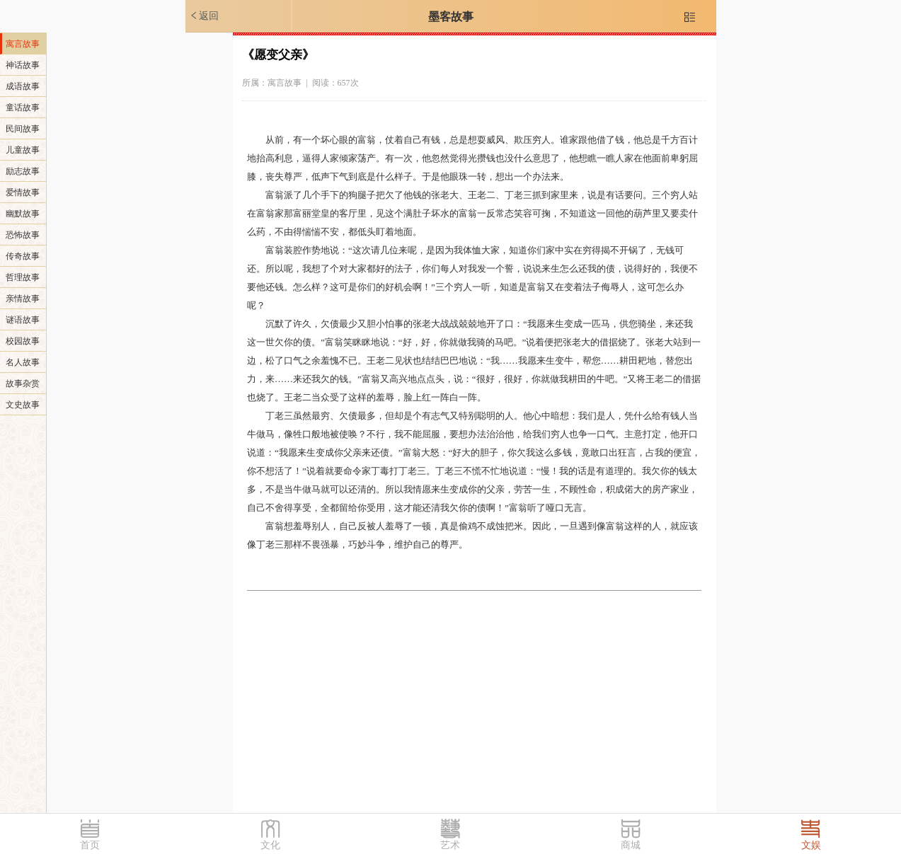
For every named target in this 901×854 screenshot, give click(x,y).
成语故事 (23, 86)
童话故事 (23, 107)
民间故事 (23, 129)
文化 (270, 845)
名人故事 (23, 362)
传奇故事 (23, 256)
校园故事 (23, 341)
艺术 (450, 845)
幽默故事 (23, 214)
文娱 (811, 845)
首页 (90, 845)
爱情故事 (23, 192)
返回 (204, 16)
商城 (631, 845)
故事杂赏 (23, 383)
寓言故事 (23, 44)
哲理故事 (23, 277)
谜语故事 (23, 320)
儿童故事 (23, 150)
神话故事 (23, 65)
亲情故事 (23, 299)
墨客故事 (451, 17)
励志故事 (23, 171)
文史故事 (23, 405)
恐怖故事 (23, 235)
